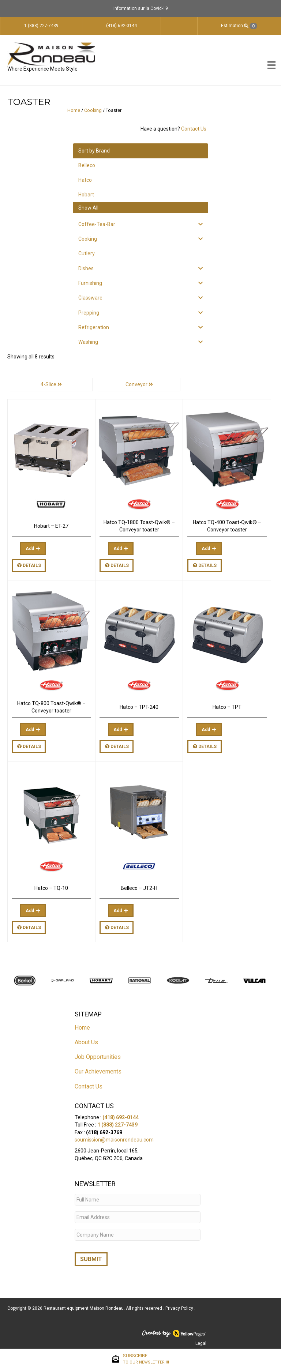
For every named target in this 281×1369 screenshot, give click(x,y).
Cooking (93, 110)
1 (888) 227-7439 (117, 1125)
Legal (200, 1343)
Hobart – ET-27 (51, 526)
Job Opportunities (98, 1056)
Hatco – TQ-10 (51, 888)
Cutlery (86, 253)
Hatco (85, 180)
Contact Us (193, 129)
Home (73, 110)
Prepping (88, 313)
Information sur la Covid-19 (140, 8)
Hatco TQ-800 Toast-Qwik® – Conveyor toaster (51, 707)
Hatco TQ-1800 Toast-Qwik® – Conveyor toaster (139, 526)
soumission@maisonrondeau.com (114, 1140)
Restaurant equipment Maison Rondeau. (84, 1308)
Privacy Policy (179, 1308)
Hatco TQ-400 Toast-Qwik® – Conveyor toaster (227, 526)
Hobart (86, 195)
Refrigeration (93, 327)
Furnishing (90, 283)
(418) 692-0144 (120, 1117)
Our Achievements (98, 1071)
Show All (88, 208)
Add (30, 548)
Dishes (86, 268)
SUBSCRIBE (146, 1359)
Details (29, 565)
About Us (86, 1042)
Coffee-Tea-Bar (96, 224)
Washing (88, 342)
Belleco (86, 165)
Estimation (239, 26)
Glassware (90, 298)
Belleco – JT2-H (139, 888)
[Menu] (271, 65)
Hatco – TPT (227, 707)
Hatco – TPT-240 (139, 707)
